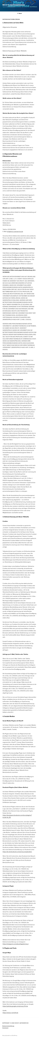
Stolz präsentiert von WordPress (9, 1035)
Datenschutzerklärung (8, 1026)
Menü (19, 13)
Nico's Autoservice (14, 5)
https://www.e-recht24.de (10, 1012)
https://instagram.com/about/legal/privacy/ (16, 944)
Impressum (5, 1028)
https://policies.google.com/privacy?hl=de (15, 1006)
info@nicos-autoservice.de (15, 231)
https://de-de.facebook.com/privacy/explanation (17, 851)
